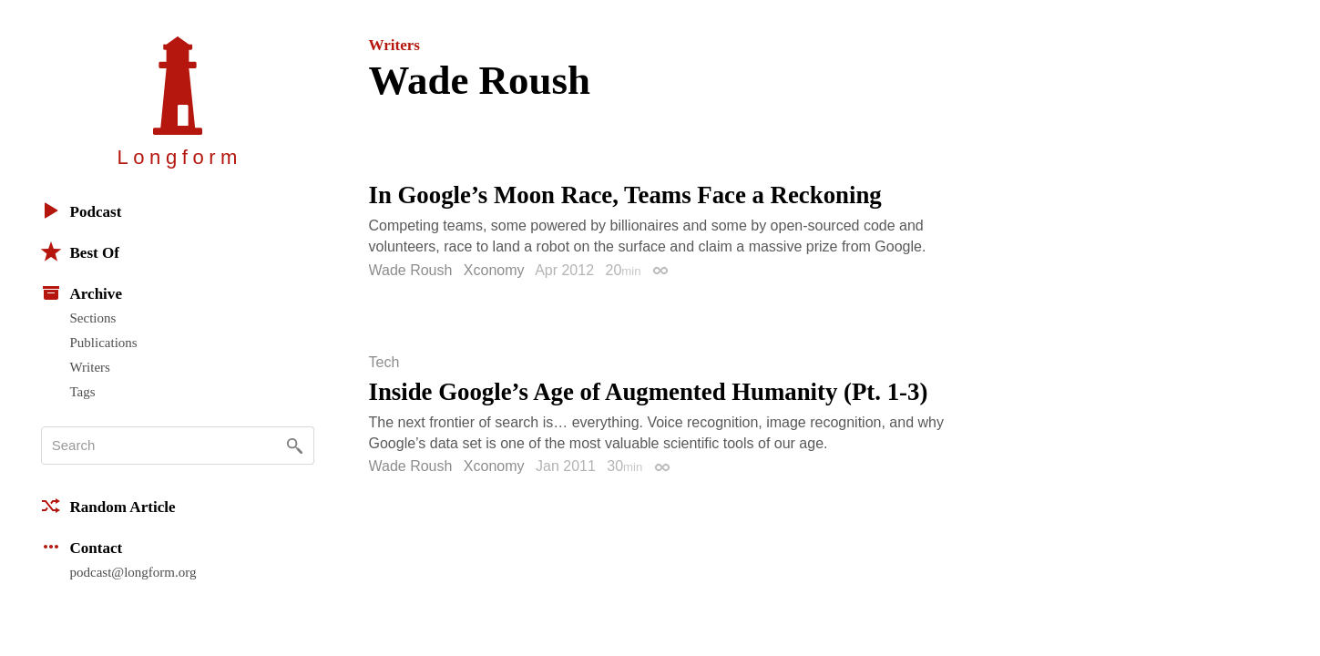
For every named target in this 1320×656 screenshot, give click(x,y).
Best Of (80, 251)
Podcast (81, 210)
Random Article (108, 506)
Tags (83, 391)
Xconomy (494, 270)
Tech (384, 362)
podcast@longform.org (133, 572)
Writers (90, 367)
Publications (104, 342)
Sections (93, 318)
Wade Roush (411, 270)
